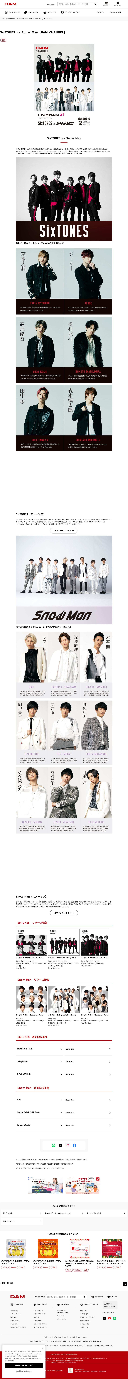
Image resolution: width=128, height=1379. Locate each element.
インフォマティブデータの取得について (71, 1345)
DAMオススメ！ (15, 1320)
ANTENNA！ (14, 1317)
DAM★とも (114, 1297)
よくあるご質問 (116, 12)
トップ (3, 18)
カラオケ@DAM (82, 1337)
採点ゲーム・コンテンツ (87, 1317)
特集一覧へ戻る (7, 1283)
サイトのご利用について (35, 1341)
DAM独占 (14, 1267)
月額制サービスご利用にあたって (92, 1341)
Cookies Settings (23, 1371)
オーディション (61, 1319)
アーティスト (20, 18)
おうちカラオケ (84, 1324)
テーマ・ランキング (94, 1213)
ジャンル (36, 1317)
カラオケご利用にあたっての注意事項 (55, 1341)
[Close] (42, 1347)
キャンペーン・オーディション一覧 (62, 1311)
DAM (65, 1337)
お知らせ (101, 12)
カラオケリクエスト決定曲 (18, 1327)
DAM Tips (83, 1310)
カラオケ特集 (11, 18)
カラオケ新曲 (14, 1310)
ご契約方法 (88, 1345)
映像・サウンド (8, 1221)
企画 (3, 40)
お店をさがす (99, 1297)
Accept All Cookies (23, 1365)
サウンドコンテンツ (39, 1314)
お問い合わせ (57, 1337)
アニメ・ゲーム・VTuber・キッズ (57, 1213)
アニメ (5, 1267)
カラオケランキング (16, 1314)
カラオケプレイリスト (40, 1324)
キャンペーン (61, 1316)
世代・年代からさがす (40, 1327)
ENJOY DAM (14, 1324)
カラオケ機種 (84, 1314)
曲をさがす (51, 4)
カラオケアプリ (84, 1327)
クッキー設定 (54, 1345)
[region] (23, 1361)
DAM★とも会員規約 (75, 1341)
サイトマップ (47, 1337)
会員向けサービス (85, 1320)
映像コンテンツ (38, 1310)
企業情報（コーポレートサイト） (103, 1345)
